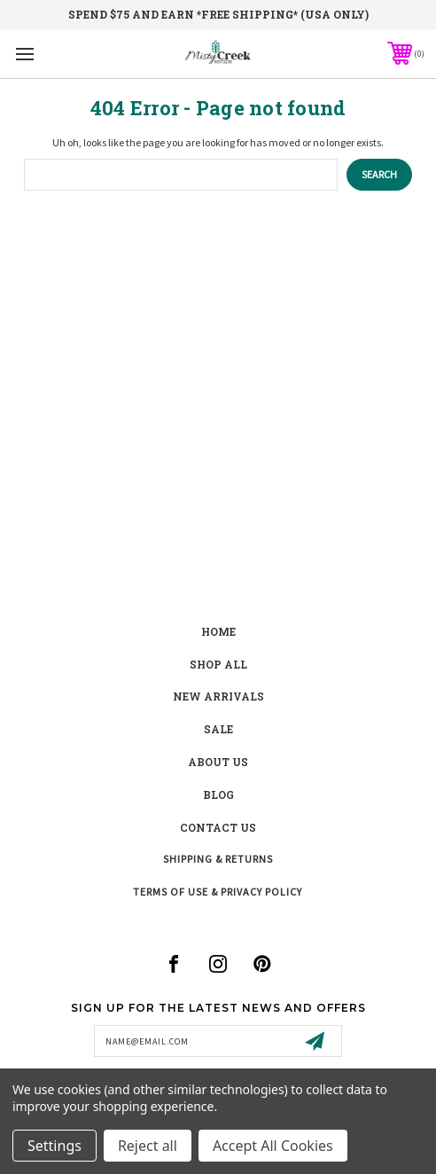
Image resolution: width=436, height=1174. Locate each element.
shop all (218, 664)
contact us (218, 827)
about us (218, 762)
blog (218, 794)
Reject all (147, 1145)
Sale (218, 729)
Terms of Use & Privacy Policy (217, 891)
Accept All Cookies (273, 1145)
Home (218, 631)
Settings (54, 1145)
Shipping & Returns (218, 858)
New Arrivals (218, 696)
